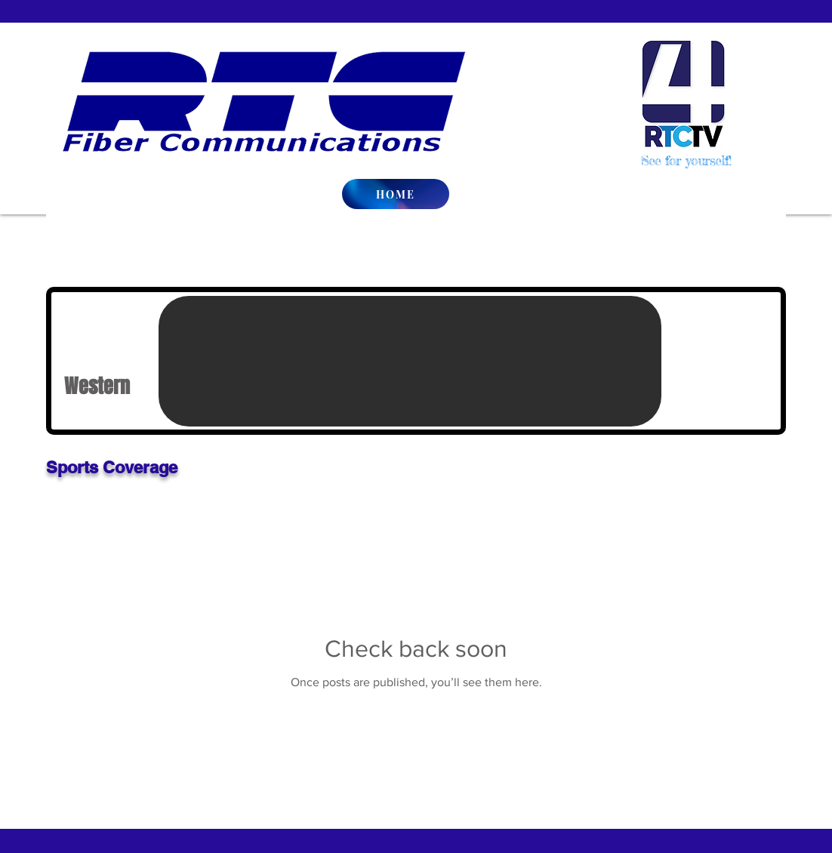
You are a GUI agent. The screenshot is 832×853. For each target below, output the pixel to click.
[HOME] (395, 194)
